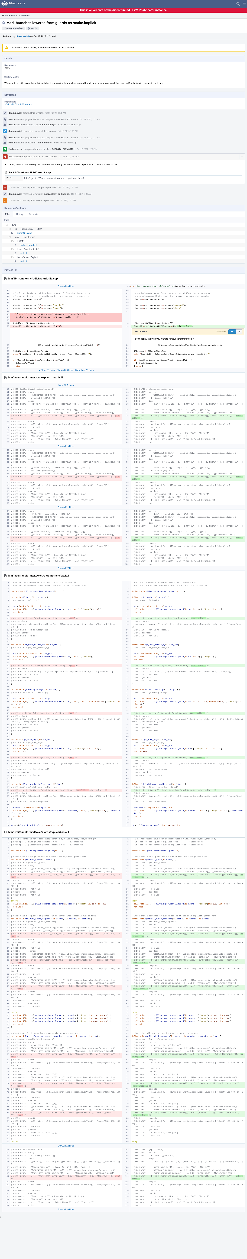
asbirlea (40, 124)
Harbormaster (15, 149)
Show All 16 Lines (66, 1209)
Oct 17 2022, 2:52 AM (69, 156)
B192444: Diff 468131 (63, 149)
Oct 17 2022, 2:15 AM (87, 149)
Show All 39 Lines (66, 286)
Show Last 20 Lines (84, 370)
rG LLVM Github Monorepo (18, 104)
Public (34, 28)
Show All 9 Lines (66, 385)
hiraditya (51, 124)
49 (9, 177)
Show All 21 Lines (66, 507)
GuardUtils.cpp (24, 233)
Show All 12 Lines (66, 1146)
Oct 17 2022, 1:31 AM (55, 113)
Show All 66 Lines (65, 370)
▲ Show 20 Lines (46, 370)
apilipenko (63, 194)
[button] (244, 4)
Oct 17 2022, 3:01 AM (81, 194)
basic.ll (23, 253)
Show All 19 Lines (66, 446)
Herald (11, 119)
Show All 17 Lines (66, 568)
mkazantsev (15, 156)
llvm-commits (44, 142)
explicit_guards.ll (28, 245)
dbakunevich (23, 36)
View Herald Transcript (67, 119)
